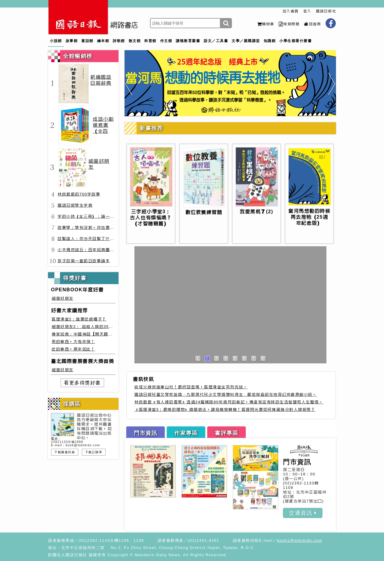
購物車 (265, 24)
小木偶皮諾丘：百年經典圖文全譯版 (92, 249)
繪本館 (103, 41)
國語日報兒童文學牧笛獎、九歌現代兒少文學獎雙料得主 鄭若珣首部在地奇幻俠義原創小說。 (225, 394)
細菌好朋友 (63, 298)
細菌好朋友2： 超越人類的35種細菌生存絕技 (95, 326)
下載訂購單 (94, 452)
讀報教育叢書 (188, 41)
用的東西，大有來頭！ (73, 341)
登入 (307, 11)
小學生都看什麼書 (295, 41)
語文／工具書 (216, 41)
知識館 (270, 41)
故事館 (72, 41)
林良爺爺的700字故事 (79, 194)
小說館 (56, 41)
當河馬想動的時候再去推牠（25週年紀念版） (309, 217)
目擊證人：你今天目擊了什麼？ (88, 238)
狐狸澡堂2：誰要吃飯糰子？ (79, 319)
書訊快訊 (143, 379)
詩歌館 (119, 41)
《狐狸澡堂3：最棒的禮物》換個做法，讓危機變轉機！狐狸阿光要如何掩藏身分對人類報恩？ (224, 409)
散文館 (135, 41)
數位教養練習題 (203, 212)
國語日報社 (326, 11)
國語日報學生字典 (75, 205)
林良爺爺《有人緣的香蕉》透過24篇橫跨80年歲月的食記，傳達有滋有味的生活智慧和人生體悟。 (228, 402)
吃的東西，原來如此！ (73, 349)
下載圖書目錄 (64, 452)
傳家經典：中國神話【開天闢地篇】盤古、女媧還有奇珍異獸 (110, 334)
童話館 (87, 41)
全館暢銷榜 (77, 56)
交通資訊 (302, 513)
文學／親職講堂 (246, 41)
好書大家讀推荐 (69, 310)
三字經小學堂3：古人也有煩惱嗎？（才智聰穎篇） (151, 217)
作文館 (166, 41)
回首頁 (312, 24)
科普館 (150, 41)
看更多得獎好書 (82, 382)
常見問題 (289, 24)
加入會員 (291, 11)
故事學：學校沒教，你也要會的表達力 (95, 227)
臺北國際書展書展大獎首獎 (82, 361)
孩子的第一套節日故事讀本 (84, 261)
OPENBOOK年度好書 (77, 289)
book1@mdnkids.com (299, 540)
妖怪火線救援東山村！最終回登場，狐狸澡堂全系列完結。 (191, 387)
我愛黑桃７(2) (256, 211)
